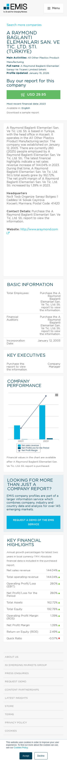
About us (11, 657)
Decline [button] (40, 756)
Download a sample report (23, 112)
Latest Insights (16, 698)
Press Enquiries (17, 673)
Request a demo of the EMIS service (33, 522)
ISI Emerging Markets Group (26, 665)
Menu (54, 8)
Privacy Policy (16, 722)
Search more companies (24, 25)
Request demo (15, 681)
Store (9, 706)
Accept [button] (26, 756)
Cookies (11, 731)
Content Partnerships (22, 690)
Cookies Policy (21, 747)
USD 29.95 (33, 95)
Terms (9, 714)
